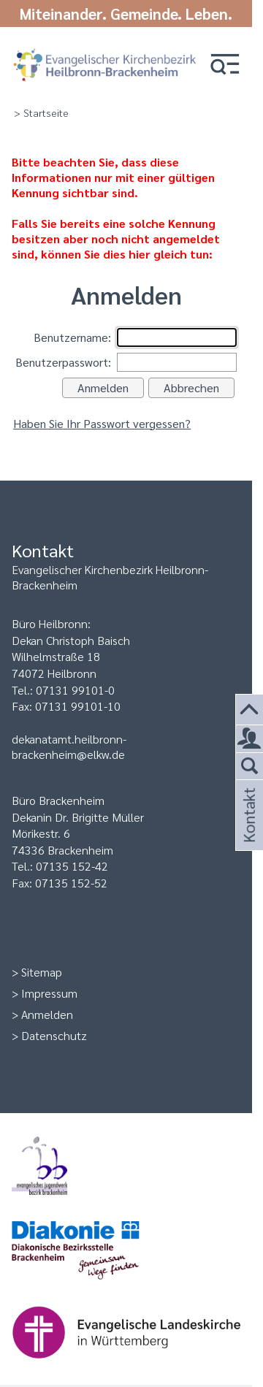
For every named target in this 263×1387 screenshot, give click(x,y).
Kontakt (247, 832)
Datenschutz (54, 1035)
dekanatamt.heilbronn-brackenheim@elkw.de (69, 746)
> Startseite (41, 112)
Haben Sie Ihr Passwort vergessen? (102, 423)
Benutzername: (72, 337)
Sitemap (41, 971)
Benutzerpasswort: (63, 362)
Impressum (49, 993)
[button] (225, 65)
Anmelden (47, 1014)
